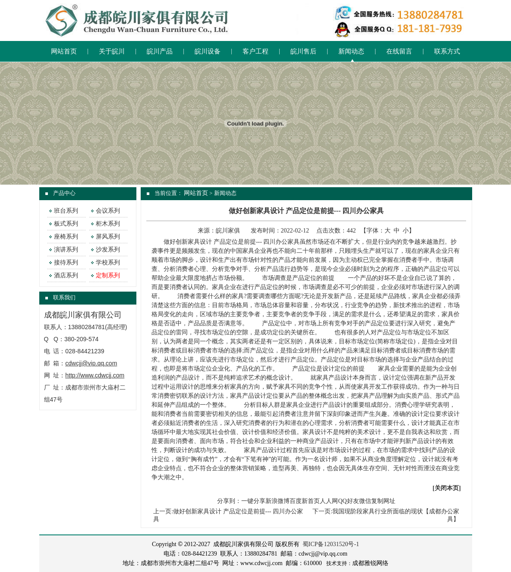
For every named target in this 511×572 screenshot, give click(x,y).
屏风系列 (108, 236)
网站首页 (64, 51)
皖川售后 (303, 51)
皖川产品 (160, 51)
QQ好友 (348, 501)
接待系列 (66, 262)
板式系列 (66, 223)
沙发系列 (108, 249)
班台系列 (66, 210)
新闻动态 (351, 51)
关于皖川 (112, 51)
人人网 (329, 501)
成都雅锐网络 (370, 563)
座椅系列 (66, 236)
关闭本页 (447, 488)
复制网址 (383, 501)
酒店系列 (66, 275)
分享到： (229, 501)
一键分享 (253, 501)
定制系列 (108, 275)
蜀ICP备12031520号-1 (331, 544)
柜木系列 (108, 223)
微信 (365, 501)
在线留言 (399, 51)
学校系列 (108, 262)
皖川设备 (208, 51)
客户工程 (255, 51)
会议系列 (108, 210)
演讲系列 (66, 249)
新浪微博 (277, 501)
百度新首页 (305, 501)
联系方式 (447, 51)
